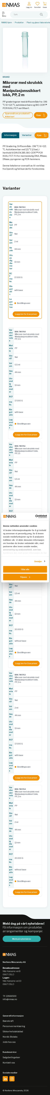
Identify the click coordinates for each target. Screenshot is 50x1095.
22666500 (11, 996)
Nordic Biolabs (10, 1037)
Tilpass (25, 577)
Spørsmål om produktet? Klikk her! (17, 115)
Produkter (19, 22)
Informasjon (10, 135)
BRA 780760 (20, 332)
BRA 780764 (20, 789)
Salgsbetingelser (11, 1057)
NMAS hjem (6, 22)
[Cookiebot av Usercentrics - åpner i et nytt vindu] (35, 516)
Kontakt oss (9, 1062)
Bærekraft (8, 1021)
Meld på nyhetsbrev (21, 939)
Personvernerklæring (14, 1026)
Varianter (27, 135)
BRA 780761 (20, 446)
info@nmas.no (10, 999)
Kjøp (40, 115)
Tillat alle (25, 569)
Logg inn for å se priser (26, 314)
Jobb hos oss (9, 1042)
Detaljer (38, 561)
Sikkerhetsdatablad (13, 1031)
